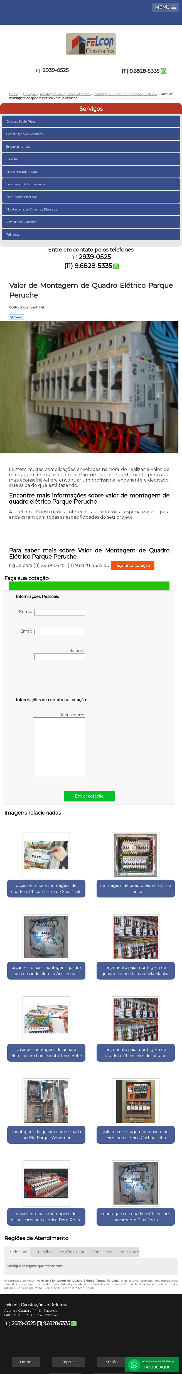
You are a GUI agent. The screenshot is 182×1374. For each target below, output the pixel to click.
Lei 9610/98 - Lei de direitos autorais (69, 1242)
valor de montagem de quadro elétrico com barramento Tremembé (91, 982)
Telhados (13, 234)
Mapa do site (113, 1332)
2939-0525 (56, 70)
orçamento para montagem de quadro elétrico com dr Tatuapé (148, 982)
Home (25, 1316)
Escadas (12, 159)
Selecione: (19, 1206)
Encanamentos (18, 146)
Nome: (52, 612)
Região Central (72, 1206)
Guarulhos (44, 1206)
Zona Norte (128, 1206)
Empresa (68, 1316)
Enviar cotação (89, 796)
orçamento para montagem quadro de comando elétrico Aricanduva (148, 891)
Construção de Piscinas (24, 134)
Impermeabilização (22, 171)
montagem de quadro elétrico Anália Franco (90, 888)
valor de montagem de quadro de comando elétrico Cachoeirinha (91, 1074)
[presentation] (51, 680)
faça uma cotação (132, 565)
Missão (111, 1316)
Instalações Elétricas (22, 197)
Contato (64, 1332)
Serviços (91, 109)
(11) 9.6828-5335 (140, 71)
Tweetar (16, 317)
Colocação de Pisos (21, 121)
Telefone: (59, 654)
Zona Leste (102, 1206)
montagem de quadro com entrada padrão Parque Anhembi (33, 1074)
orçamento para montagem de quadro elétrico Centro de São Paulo (33, 891)
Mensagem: (59, 744)
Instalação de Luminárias (26, 184)
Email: (52, 632)
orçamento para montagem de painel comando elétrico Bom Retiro (148, 1074)
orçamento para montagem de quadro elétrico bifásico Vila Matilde (33, 982)
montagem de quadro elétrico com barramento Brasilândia (90, 1165)
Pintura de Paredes (21, 222)
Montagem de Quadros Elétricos (32, 209)
